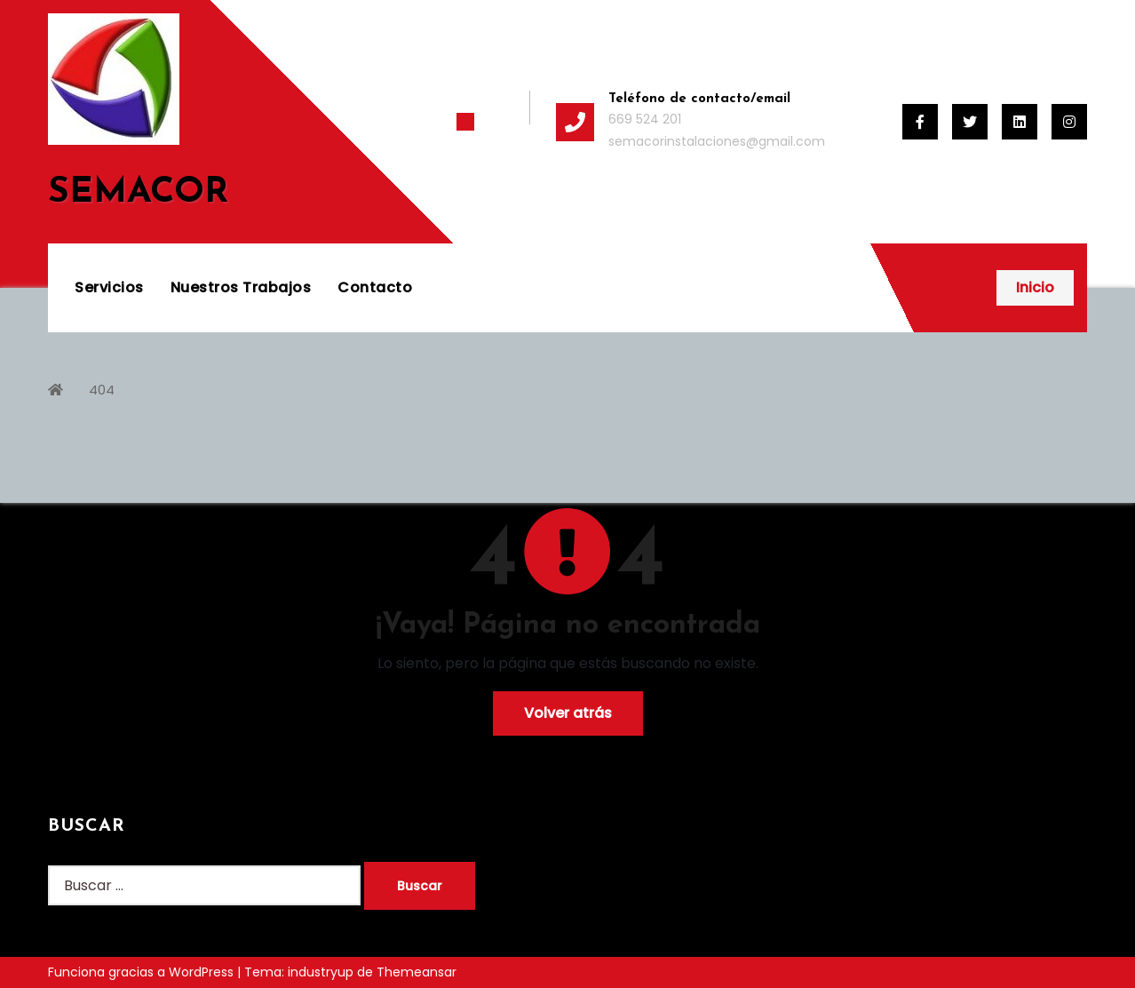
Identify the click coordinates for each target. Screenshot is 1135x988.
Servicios (109, 287)
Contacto (374, 287)
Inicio (1035, 287)
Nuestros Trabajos (241, 287)
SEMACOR (138, 193)
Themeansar (416, 972)
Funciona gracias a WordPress (142, 972)
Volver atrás (568, 713)
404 (102, 389)
